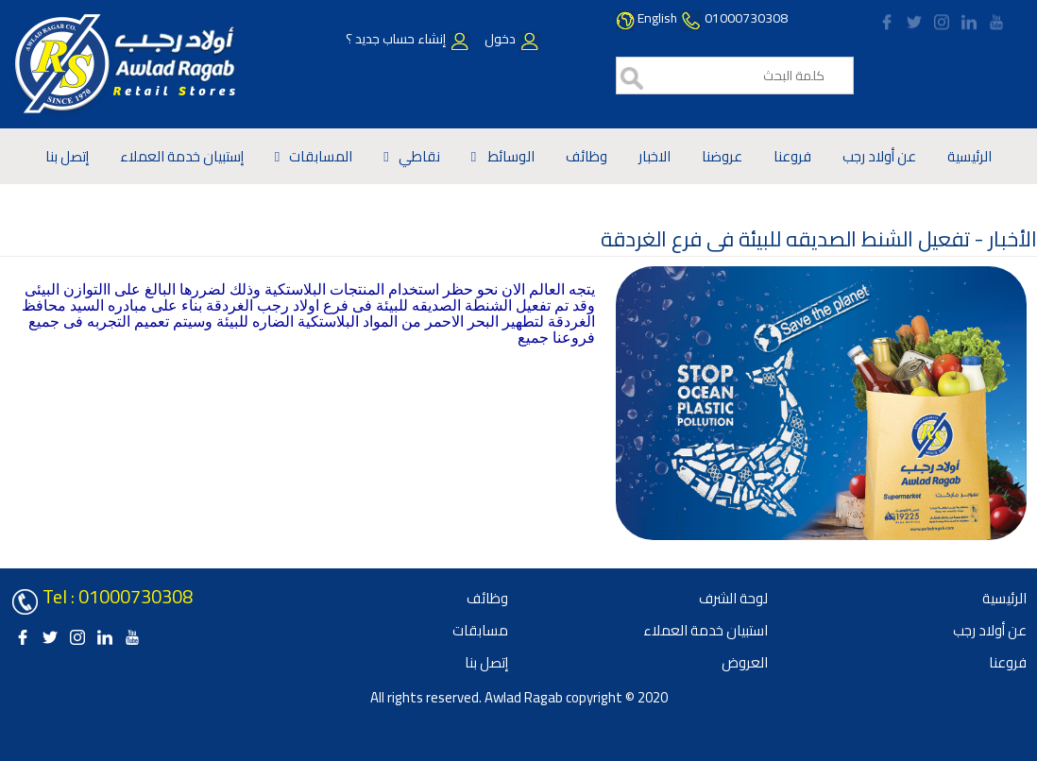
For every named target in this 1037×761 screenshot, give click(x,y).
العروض (745, 662)
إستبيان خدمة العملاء (182, 156)
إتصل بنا (67, 156)
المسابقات (320, 156)
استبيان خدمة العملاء (705, 630)
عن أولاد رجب (879, 156)
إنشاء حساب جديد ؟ (408, 38)
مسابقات (480, 630)
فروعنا (792, 156)
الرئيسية (969, 156)
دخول (511, 38)
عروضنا (722, 156)
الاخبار (654, 156)
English (657, 18)
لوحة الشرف (733, 598)
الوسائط (510, 156)
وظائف (586, 156)
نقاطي (419, 156)
